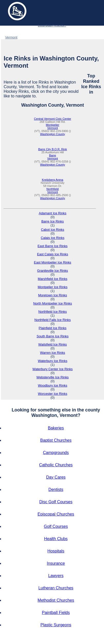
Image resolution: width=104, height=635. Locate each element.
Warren (52, 353)
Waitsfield (52, 344)
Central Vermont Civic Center (52, 118)
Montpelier (52, 124)
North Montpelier (52, 303)
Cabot (52, 229)
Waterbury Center (52, 369)
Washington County (36, 37)
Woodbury (52, 385)
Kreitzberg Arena (52, 179)
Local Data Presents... (52, 25)
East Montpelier (52, 262)
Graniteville (52, 271)
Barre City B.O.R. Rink (52, 149)
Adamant (52, 213)
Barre (52, 155)
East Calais (52, 254)
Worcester (52, 394)
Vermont (11, 37)
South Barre (52, 336)
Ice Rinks (21, 31)
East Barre (52, 246)
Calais (52, 238)
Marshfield (52, 279)
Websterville (52, 377)
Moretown (52, 295)
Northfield (52, 188)
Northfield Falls (52, 320)
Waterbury (52, 361)
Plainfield (53, 328)
